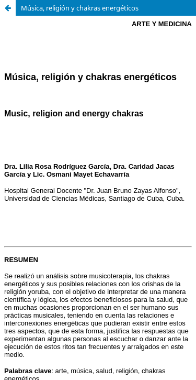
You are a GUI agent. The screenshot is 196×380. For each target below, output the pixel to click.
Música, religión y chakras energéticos (80, 8)
